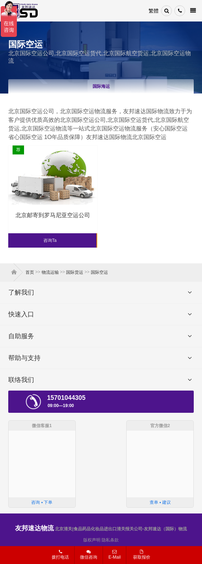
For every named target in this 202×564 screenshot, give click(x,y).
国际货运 (74, 272)
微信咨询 (86, 557)
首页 (15, 272)
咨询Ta (50, 240)
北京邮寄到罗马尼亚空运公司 (52, 215)
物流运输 (50, 272)
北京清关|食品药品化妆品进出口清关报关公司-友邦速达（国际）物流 (101, 528)
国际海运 (101, 86)
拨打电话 (60, 555)
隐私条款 (110, 540)
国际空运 (99, 272)
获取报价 (141, 555)
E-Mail (114, 555)
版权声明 (91, 540)
